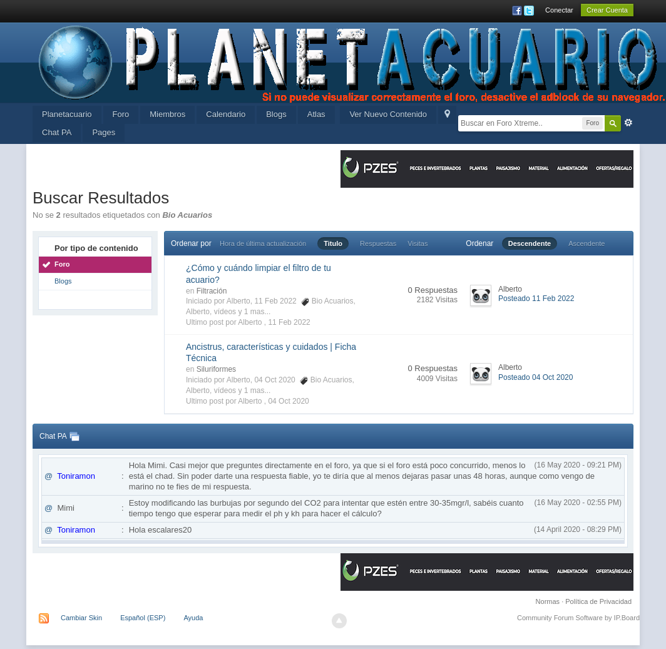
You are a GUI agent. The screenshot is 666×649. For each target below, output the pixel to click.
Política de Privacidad (598, 601)
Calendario (225, 114)
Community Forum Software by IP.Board (578, 617)
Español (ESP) (142, 617)
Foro (121, 114)
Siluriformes (216, 369)
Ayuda (193, 617)
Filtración (212, 291)
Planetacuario (67, 114)
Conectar (559, 10)
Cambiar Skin (81, 617)
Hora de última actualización (263, 243)
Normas (548, 601)
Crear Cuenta (607, 10)
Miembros (167, 114)
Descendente (529, 243)
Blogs (276, 114)
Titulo (333, 243)
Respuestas (378, 243)
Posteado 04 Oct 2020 (535, 377)
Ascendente (586, 243)
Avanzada (628, 123)
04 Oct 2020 (288, 401)
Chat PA (56, 132)
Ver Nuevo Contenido (388, 114)
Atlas (316, 114)
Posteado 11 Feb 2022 (536, 298)
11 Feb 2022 (289, 322)
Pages (103, 132)
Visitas (417, 243)
